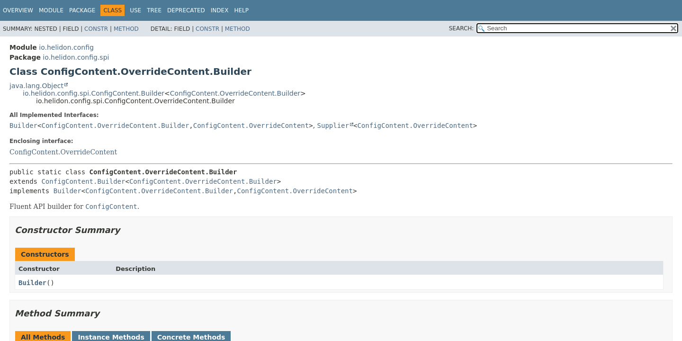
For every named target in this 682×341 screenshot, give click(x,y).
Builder (23, 125)
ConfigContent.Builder (83, 181)
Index (220, 10)
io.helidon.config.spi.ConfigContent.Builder (93, 93)
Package (82, 10)
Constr (96, 29)
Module (51, 10)
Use (135, 10)
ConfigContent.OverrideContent (251, 125)
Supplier (333, 125)
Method (126, 29)
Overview (18, 10)
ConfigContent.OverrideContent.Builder (235, 93)
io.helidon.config (66, 47)
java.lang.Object (36, 86)
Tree (154, 10)
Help (241, 10)
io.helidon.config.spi (76, 57)
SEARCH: (461, 28)
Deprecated (186, 10)
